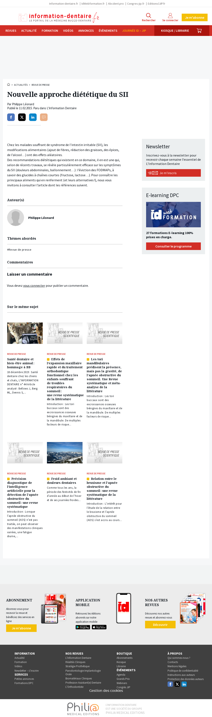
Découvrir (160, 623)
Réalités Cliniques (75, 660)
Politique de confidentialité (183, 669)
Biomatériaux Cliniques (78, 677)
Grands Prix (123, 677)
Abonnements (124, 656)
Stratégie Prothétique (77, 665)
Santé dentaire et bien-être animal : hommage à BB (20, 363)
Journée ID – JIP (134, 31)
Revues (10, 31)
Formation (50, 31)
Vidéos (68, 31)
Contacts (173, 660)
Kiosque (121, 660)
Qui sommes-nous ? (179, 656)
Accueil (9, 84)
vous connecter (34, 285)
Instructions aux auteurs (181, 673)
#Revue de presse (19, 249)
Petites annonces (24, 677)
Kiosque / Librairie (175, 31)
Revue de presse (41, 84)
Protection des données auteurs (186, 677)
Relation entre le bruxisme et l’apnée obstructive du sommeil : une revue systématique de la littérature (102, 488)
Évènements (108, 31)
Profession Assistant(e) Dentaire (83, 681)
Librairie (121, 665)
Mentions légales (177, 665)
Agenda (121, 673)
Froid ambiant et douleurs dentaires (62, 480)
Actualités (21, 84)
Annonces (86, 31)
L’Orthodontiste (74, 685)
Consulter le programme (173, 246)
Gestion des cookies (106, 689)
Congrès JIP (123, 686)
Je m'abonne (194, 17)
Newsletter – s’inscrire (27, 669)
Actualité (29, 31)
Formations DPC (24, 681)
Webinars (122, 681)
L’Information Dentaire (78, 656)
